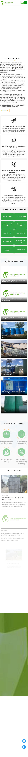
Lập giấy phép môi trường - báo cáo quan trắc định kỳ (13, 167)
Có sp (22, 2)
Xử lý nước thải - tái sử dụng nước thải (14, 131)
